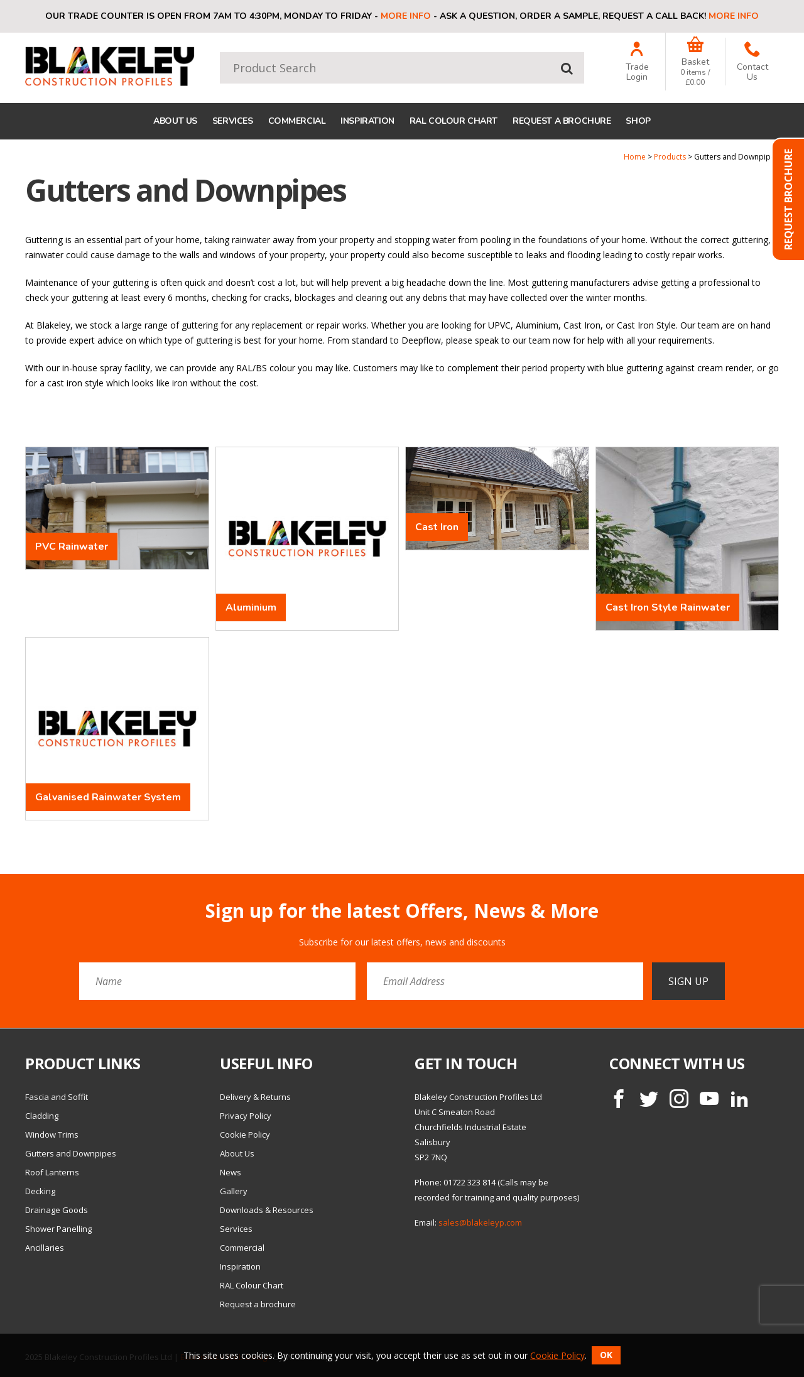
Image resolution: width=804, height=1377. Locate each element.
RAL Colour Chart (453, 121)
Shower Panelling (58, 1228)
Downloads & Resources (266, 1210)
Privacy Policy (245, 1115)
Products (670, 156)
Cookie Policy (245, 1134)
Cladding (41, 1115)
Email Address (0, 890)
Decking (40, 1191)
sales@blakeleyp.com (480, 1222)
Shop (638, 121)
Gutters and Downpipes (70, 1153)
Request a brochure (562, 121)
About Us (175, 121)
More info (406, 16)
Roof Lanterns (52, 1172)
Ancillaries (44, 1247)
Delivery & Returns (255, 1096)
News (230, 1172)
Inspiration (367, 121)
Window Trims (52, 1134)
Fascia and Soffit (56, 1096)
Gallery (233, 1191)
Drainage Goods (56, 1210)
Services (232, 121)
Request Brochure (788, 199)
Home (635, 156)
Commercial (297, 121)
